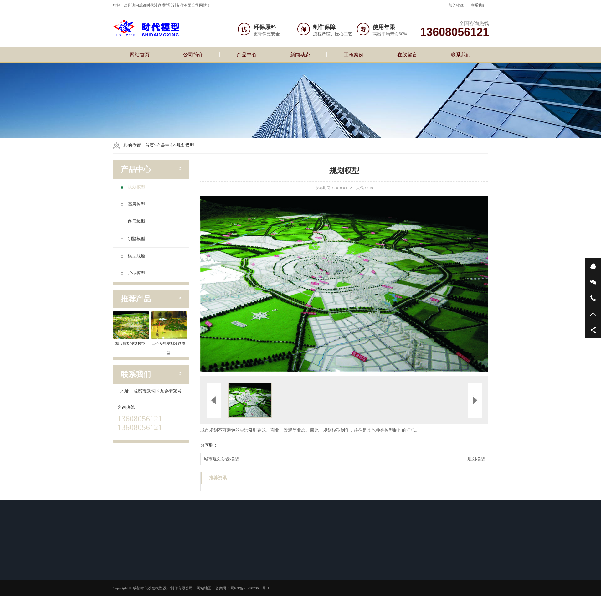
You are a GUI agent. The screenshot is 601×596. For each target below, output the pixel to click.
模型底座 (133, 256)
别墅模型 (133, 238)
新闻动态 (300, 54)
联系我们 (478, 5)
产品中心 (247, 54)
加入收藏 (456, 5)
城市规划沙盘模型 (221, 459)
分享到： (209, 445)
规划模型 (185, 145)
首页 (149, 145)
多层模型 (133, 221)
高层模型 (133, 204)
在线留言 (407, 54)
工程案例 (354, 54)
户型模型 (133, 273)
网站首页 (140, 54)
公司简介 (193, 54)
